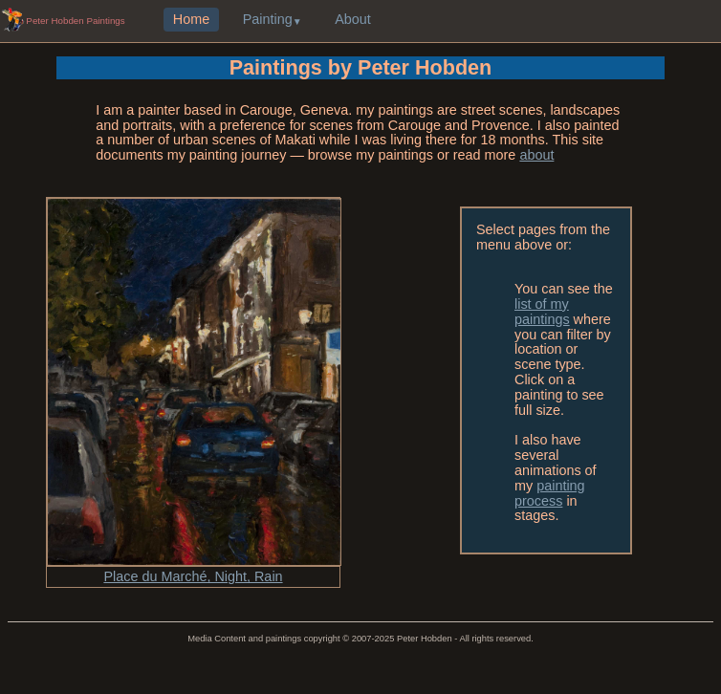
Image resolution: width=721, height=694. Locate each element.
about (536, 155)
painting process (549, 493)
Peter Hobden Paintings (75, 20)
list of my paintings (542, 311)
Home (191, 20)
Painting (268, 20)
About (353, 20)
